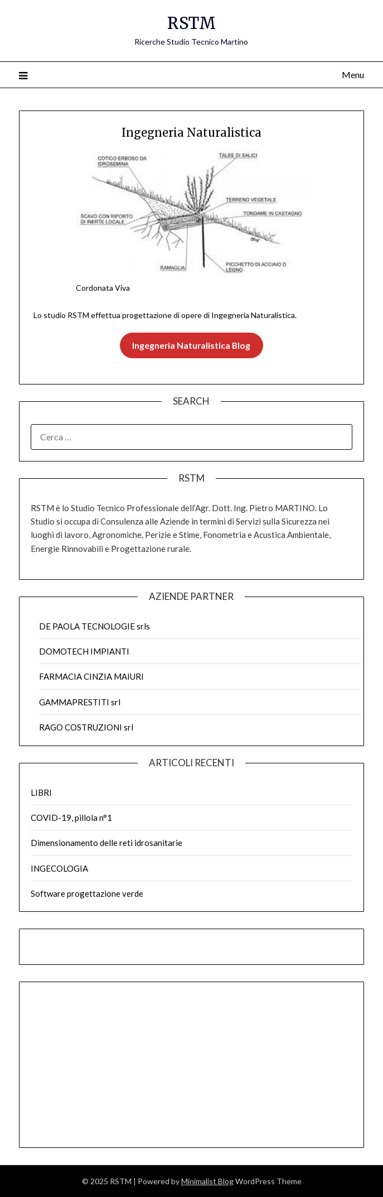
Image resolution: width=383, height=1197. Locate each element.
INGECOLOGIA (59, 868)
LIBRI (41, 792)
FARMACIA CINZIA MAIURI (91, 676)
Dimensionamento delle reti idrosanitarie (106, 843)
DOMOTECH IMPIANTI (84, 651)
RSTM (191, 23)
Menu (353, 74)
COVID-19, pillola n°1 (71, 818)
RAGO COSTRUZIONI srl (86, 727)
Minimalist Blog (207, 1181)
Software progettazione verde (87, 893)
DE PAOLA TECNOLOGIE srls (94, 626)
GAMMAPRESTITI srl (79, 702)
